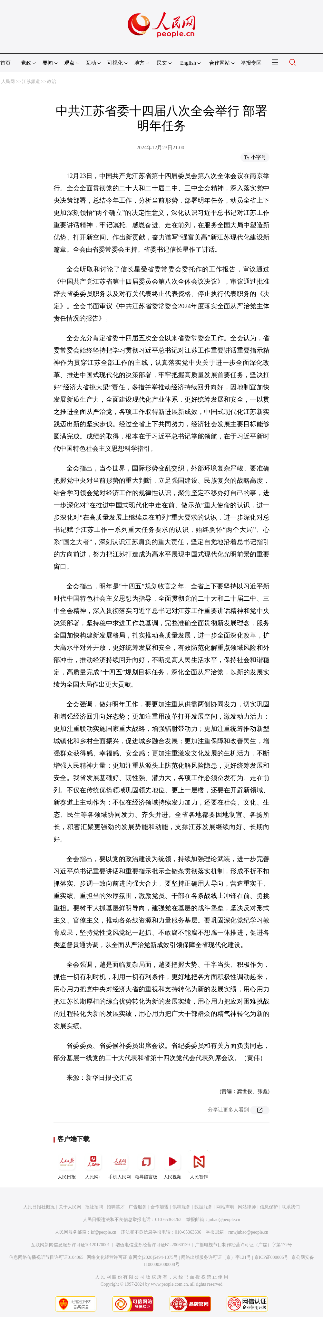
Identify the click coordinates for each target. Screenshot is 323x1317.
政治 (51, 81)
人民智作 (199, 1164)
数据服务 (203, 1207)
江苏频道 (31, 81)
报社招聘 (94, 1207)
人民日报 (66, 1164)
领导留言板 (146, 1164)
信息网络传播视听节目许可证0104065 (46, 1257)
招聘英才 (116, 1207)
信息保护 (269, 1207)
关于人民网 (70, 1207)
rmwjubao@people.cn (248, 1232)
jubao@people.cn (224, 1219)
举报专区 (251, 63)
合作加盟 (160, 1207)
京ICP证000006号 (271, 1257)
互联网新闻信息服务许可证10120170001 (70, 1244)
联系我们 (291, 1207)
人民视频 (172, 1164)
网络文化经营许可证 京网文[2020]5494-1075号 (132, 1257)
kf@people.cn (103, 1232)
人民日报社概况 (39, 1207)
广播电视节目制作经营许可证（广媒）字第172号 (243, 1244)
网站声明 (225, 1207)
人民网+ (93, 1164)
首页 (5, 63)
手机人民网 (119, 1164)
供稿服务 (181, 1207)
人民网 (8, 81)
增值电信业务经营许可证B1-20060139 (152, 1244)
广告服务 (138, 1207)
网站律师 (247, 1207)
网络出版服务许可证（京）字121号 (216, 1257)
